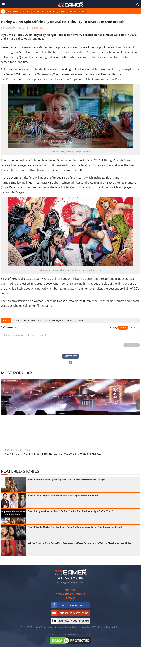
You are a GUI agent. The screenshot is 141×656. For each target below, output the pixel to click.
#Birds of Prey (76, 320)
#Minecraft (13, 11)
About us (70, 590)
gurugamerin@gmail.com (72, 582)
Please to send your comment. (25, 335)
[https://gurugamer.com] (70, 572)
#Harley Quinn (25, 320)
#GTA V (26, 11)
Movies (38, 27)
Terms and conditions (70, 594)
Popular (134, 327)
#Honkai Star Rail (77, 11)
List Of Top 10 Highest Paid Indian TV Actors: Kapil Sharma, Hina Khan (63, 495)
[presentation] (13, 320)
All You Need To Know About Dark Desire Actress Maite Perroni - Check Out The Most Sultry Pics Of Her (79, 542)
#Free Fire (38, 11)
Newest (122, 327)
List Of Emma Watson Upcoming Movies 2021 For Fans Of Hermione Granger (66, 479)
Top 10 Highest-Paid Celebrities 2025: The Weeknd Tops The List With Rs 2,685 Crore (54, 454)
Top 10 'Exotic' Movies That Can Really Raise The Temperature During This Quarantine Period (75, 527)
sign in (16, 335)
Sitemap (70, 598)
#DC (39, 320)
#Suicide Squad (54, 320)
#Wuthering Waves (56, 11)
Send (132, 345)
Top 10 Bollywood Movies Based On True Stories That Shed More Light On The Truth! (70, 511)
